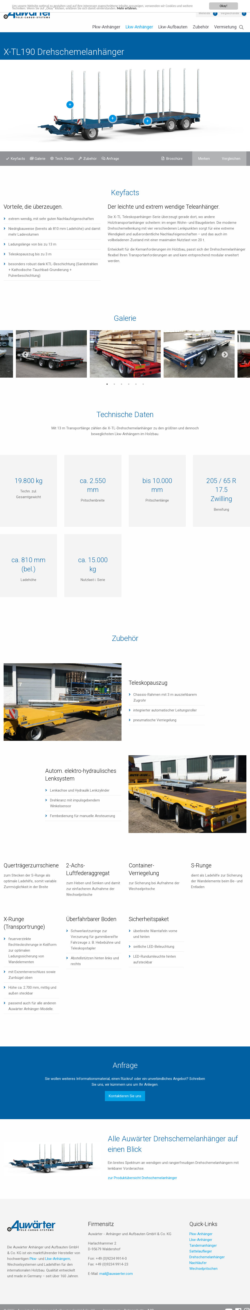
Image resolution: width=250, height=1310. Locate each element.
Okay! (223, 6)
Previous (25, 354)
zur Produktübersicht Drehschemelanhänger (142, 1178)
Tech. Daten (64, 158)
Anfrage (112, 158)
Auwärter (28, 13)
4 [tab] (128, 384)
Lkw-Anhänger (139, 26)
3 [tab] (121, 384)
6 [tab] (143, 384)
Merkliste (204, 13)
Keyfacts (18, 158)
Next (224, 354)
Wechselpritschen (203, 1268)
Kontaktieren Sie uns (125, 1096)
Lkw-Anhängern (57, 1259)
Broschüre (174, 158)
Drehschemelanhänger (207, 1257)
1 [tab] (107, 384)
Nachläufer (198, 1263)
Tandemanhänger (203, 1245)
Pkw (33, 1259)
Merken (204, 158)
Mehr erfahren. (127, 8)
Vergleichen (231, 158)
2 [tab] (114, 384)
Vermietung (225, 26)
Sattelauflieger (200, 1251)
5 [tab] (136, 384)
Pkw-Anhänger (106, 26)
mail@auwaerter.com (116, 1273)
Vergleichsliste (230, 13)
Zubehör (201, 26)
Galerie (40, 158)
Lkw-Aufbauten (172, 26)
